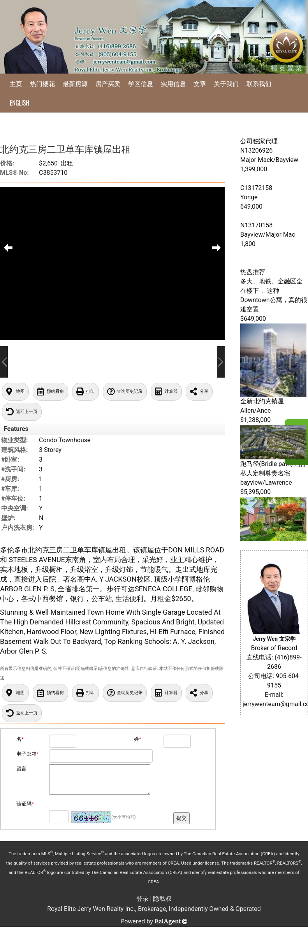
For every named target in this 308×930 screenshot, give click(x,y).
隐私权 (162, 898)
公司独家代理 (259, 141)
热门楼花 (42, 83)
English (19, 102)
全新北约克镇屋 (262, 401)
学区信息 (140, 83)
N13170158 (256, 225)
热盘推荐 (252, 272)
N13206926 (256, 150)
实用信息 (173, 83)
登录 (142, 898)
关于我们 (226, 83)
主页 (16, 83)
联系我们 (258, 83)
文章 (200, 83)
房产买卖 (107, 83)
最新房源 (75, 83)
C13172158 (256, 188)
